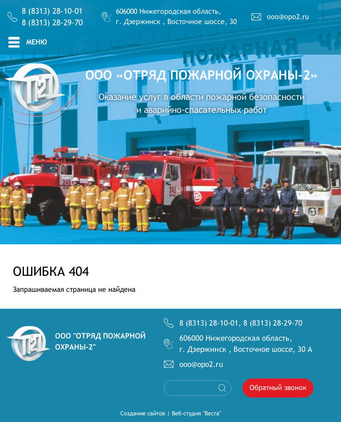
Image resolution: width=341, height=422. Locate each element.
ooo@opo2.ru (288, 16)
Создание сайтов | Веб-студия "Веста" (170, 413)
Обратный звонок (278, 387)
